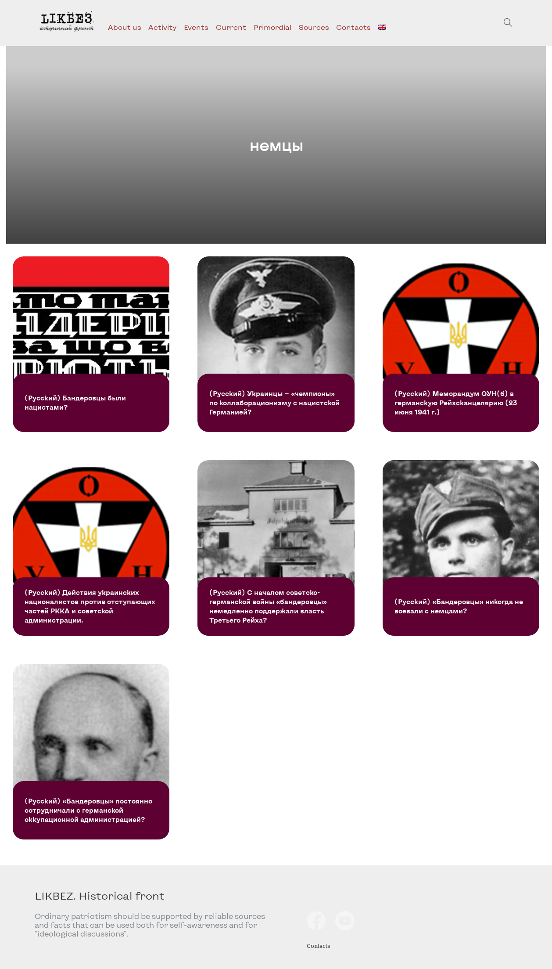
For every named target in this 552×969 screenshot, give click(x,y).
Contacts (353, 27)
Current (231, 27)
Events (196, 27)
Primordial (272, 27)
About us (124, 27)
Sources (314, 27)
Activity (162, 27)
